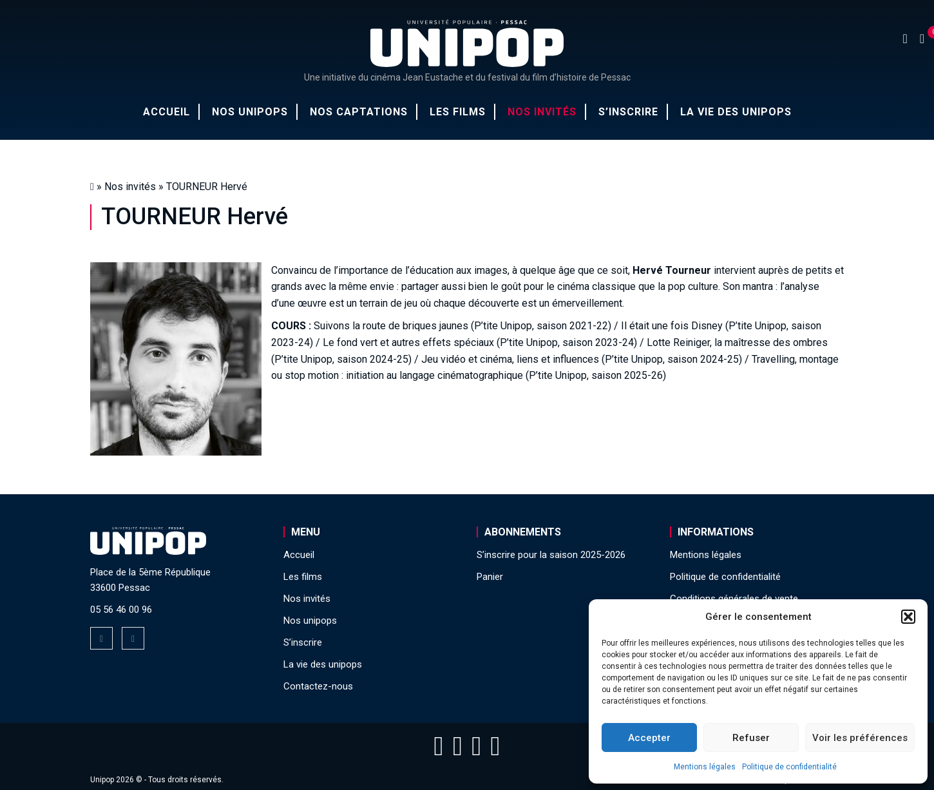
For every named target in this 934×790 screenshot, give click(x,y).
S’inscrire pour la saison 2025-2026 (551, 555)
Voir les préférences (860, 738)
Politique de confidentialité (789, 766)
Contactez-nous (318, 686)
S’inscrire (628, 112)
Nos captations (359, 112)
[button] (908, 616)
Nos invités (542, 112)
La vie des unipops (736, 112)
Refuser (751, 738)
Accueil (166, 112)
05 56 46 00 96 (121, 609)
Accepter (649, 738)
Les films (458, 112)
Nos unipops (250, 112)
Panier (490, 577)
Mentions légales (705, 766)
